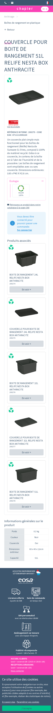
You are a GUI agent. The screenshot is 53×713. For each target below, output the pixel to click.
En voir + (26, 289)
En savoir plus (8, 701)
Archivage (9, 16)
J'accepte (26, 708)
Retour (9, 29)
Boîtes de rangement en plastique (22, 22)
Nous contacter (17, 670)
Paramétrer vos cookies (28, 701)
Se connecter (24, 230)
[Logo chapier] (25, 9)
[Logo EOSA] (26, 581)
